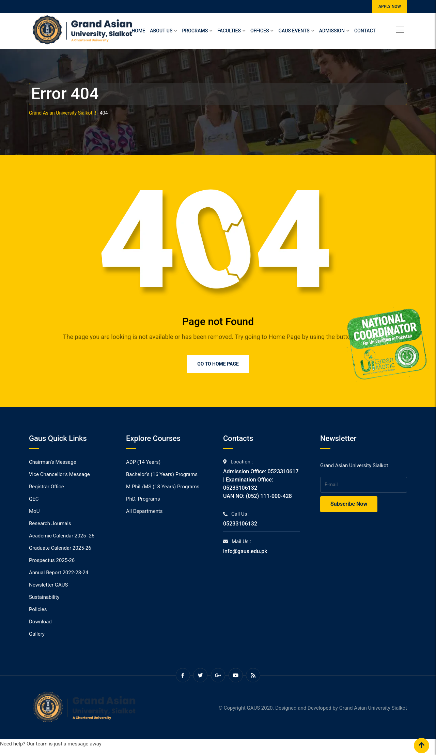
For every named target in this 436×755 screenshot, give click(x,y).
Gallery (37, 634)
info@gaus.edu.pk (245, 551)
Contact (365, 30)
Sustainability (44, 597)
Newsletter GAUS (48, 585)
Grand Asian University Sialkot (373, 708)
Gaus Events (293, 30)
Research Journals (50, 523)
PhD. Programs (143, 499)
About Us (161, 30)
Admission (332, 30)
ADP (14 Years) (143, 462)
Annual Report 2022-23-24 (58, 572)
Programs (195, 30)
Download (40, 622)
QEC (34, 499)
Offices (259, 30)
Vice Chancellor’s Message (59, 474)
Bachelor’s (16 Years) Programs (162, 474)
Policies (38, 609)
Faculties (229, 30)
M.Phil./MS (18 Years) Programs (162, 487)
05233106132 (240, 523)
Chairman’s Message (52, 462)
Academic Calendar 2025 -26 (61, 536)
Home (138, 30)
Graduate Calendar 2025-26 (60, 548)
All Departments (144, 511)
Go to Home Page (218, 364)
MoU (34, 511)
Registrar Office (46, 487)
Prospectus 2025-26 (52, 560)
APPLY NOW (389, 6)
